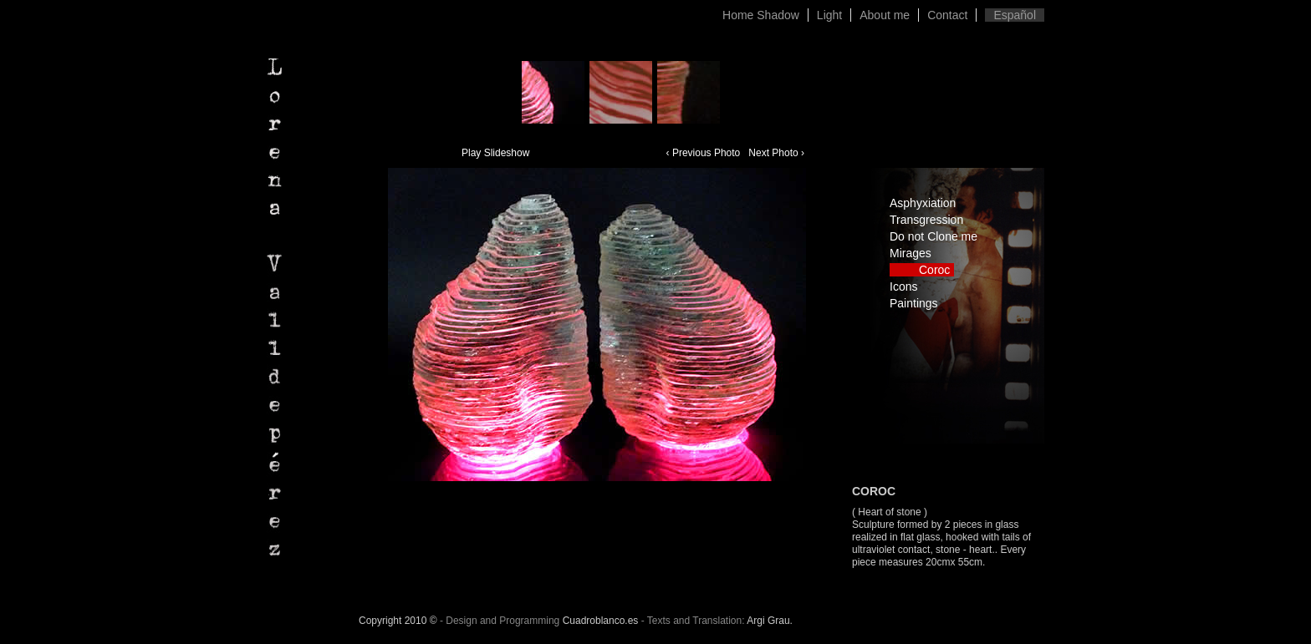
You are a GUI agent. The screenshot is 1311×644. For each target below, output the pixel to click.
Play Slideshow (495, 153)
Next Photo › (776, 153)
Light (829, 15)
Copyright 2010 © (398, 620)
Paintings (914, 303)
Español (1014, 15)
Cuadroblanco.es (601, 620)
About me (885, 15)
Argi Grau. (770, 620)
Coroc (934, 269)
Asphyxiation (923, 203)
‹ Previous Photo (703, 153)
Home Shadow (760, 15)
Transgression (926, 219)
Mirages (910, 253)
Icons (903, 286)
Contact (947, 15)
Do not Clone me (933, 236)
